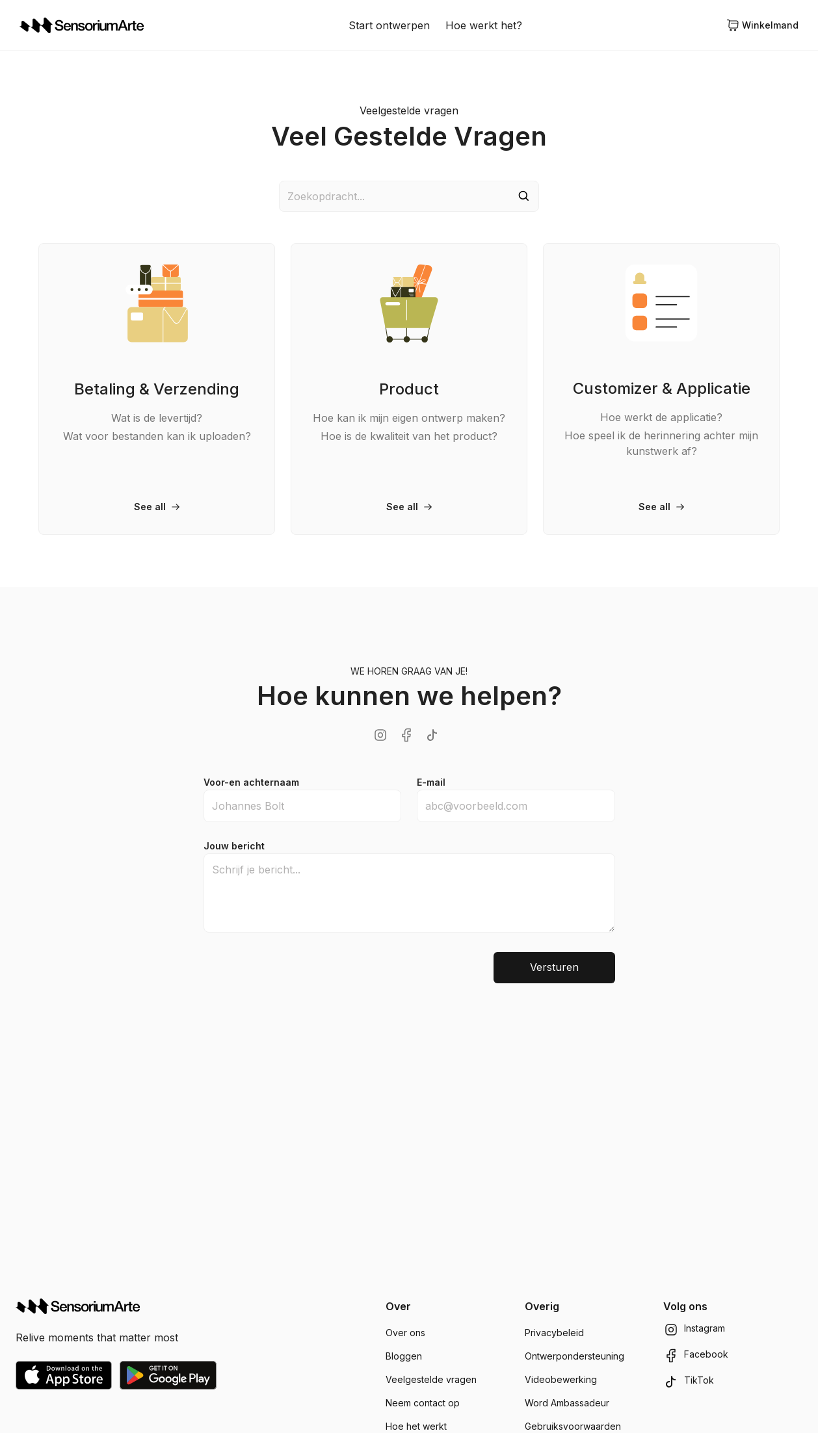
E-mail (431, 782)
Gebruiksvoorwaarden (573, 1426)
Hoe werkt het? (483, 25)
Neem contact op (423, 1402)
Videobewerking (561, 1379)
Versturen (554, 967)
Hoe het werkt (416, 1426)
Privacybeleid (554, 1332)
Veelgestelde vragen (431, 1379)
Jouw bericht (234, 845)
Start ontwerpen (389, 25)
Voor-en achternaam (251, 782)
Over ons (405, 1332)
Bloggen (404, 1356)
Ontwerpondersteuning (574, 1356)
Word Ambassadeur (567, 1402)
